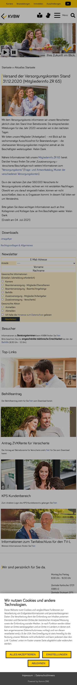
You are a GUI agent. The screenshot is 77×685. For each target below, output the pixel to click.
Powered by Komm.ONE (38, 681)
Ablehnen (38, 663)
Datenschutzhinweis (45, 675)
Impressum (27, 675)
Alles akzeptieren (23, 654)
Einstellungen (56, 654)
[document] (38, 624)
